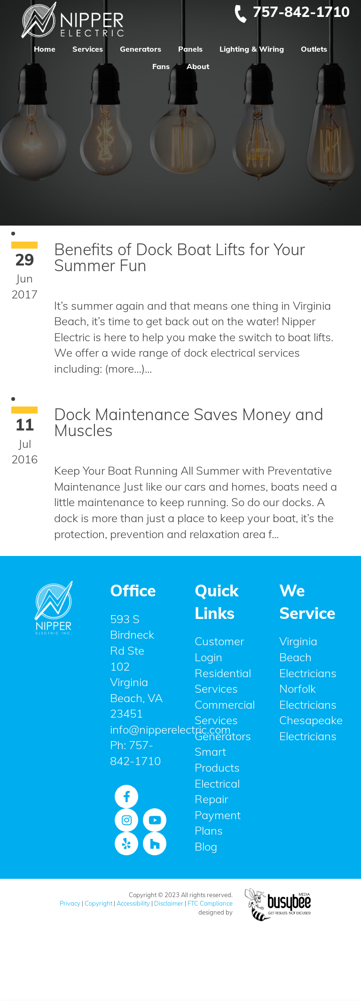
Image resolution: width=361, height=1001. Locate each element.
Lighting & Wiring (252, 49)
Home (44, 49)
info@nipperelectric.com (170, 729)
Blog (206, 846)
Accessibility (133, 903)
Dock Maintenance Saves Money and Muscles (188, 422)
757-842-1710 (291, 12)
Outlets (314, 49)
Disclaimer (168, 903)
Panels (190, 49)
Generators (140, 49)
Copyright (98, 903)
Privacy (70, 903)
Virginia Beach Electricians (308, 657)
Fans (161, 66)
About (198, 66)
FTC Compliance (210, 903)
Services (87, 49)
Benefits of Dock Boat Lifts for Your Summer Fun (179, 257)
